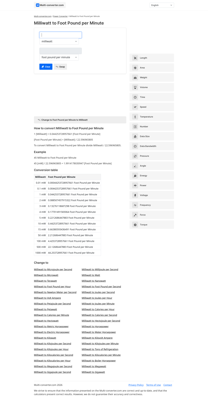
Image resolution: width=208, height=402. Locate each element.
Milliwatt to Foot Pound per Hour (52, 286)
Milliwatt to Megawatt (94, 366)
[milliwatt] (60, 35)
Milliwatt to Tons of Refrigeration (100, 349)
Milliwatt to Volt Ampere (47, 298)
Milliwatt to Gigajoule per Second (52, 372)
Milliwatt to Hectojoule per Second (101, 320)
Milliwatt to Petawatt (45, 309)
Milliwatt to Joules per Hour (97, 298)
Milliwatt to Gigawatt (93, 372)
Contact (167, 384)
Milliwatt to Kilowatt (45, 337)
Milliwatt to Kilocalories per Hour (52, 360)
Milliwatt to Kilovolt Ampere (97, 337)
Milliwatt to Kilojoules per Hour (51, 349)
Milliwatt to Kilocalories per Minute (101, 355)
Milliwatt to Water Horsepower (99, 332)
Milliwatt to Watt (91, 275)
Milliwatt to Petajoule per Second (52, 303)
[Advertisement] (80, 94)
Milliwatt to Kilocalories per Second (53, 355)
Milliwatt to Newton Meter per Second (55, 292)
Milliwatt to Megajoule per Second (53, 366)
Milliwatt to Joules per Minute (98, 303)
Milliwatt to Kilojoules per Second (52, 343)
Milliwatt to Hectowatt (46, 320)
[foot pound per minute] (60, 51)
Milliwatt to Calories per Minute (51, 315)
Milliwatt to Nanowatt (94, 280)
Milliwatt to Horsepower (95, 326)
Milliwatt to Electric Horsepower (52, 332)
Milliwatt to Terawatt (45, 280)
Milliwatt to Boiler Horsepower (99, 360)
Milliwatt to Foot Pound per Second (101, 286)
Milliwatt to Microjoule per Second (53, 269)
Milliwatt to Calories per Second (99, 315)
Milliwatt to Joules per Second (98, 292)
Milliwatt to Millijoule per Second (100, 269)
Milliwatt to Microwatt (46, 275)
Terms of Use (153, 384)
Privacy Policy (136, 384)
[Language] (162, 5)
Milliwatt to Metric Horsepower (51, 326)
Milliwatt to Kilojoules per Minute (100, 343)
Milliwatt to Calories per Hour (98, 309)
